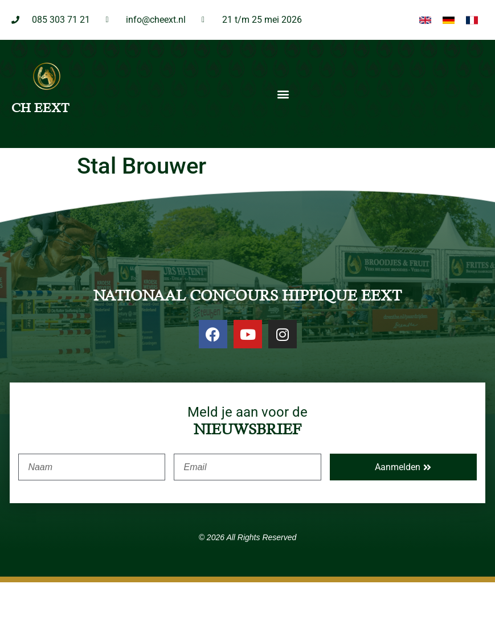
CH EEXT (40, 146)
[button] (282, 132)
